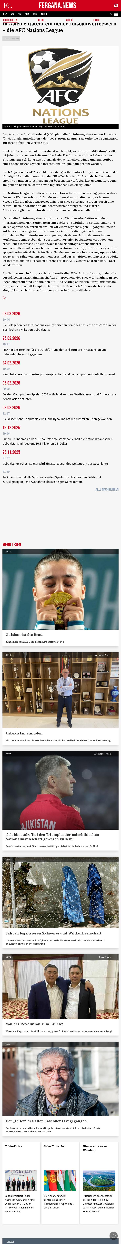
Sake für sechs (54, 1146)
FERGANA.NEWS (57, 6)
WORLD (44, 14)
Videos (69, 20)
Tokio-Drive (13, 1146)
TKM (27, 14)
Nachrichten (10, 20)
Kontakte (10, 1241)
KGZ (12, 14)
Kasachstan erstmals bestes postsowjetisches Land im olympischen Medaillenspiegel (58, 374)
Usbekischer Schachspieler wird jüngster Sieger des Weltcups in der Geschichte (55, 464)
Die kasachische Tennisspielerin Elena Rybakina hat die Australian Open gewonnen (57, 419)
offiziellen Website (29, 143)
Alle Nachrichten (107, 489)
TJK (19, 14)
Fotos (96, 20)
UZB (35, 14)
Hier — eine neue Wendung (95, 1148)
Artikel (42, 20)
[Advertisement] (60, 518)
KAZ (5, 14)
